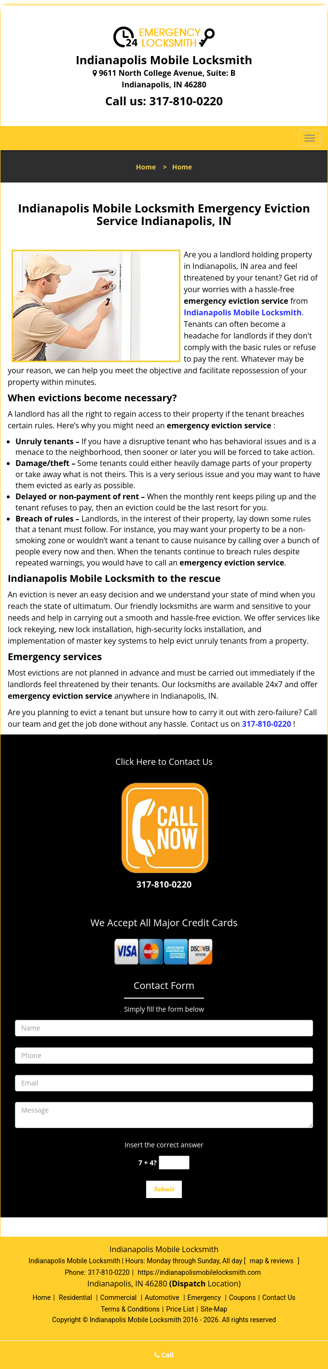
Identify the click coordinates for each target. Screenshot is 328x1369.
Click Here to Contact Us (164, 761)
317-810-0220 (186, 101)
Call (164, 1354)
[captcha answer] (174, 1163)
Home (146, 166)
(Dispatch (188, 1283)
